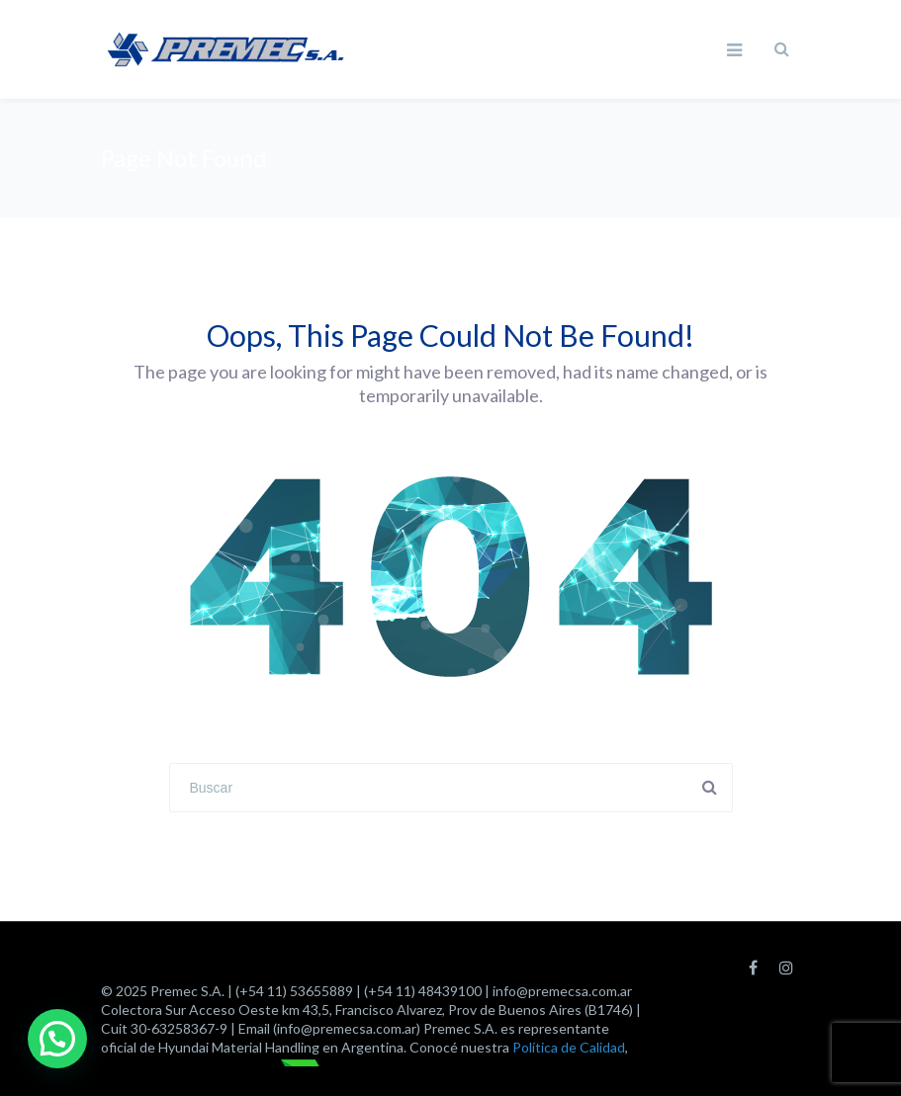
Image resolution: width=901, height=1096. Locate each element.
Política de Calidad (568, 1047)
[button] (57, 1038)
